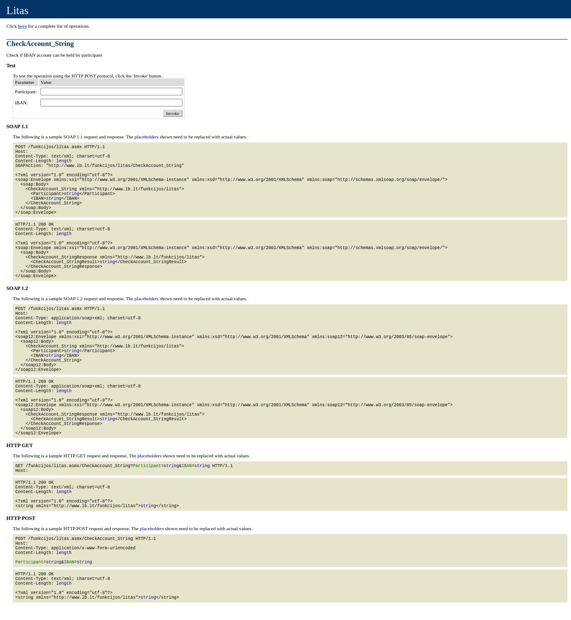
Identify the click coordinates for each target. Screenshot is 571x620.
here (22, 26)
